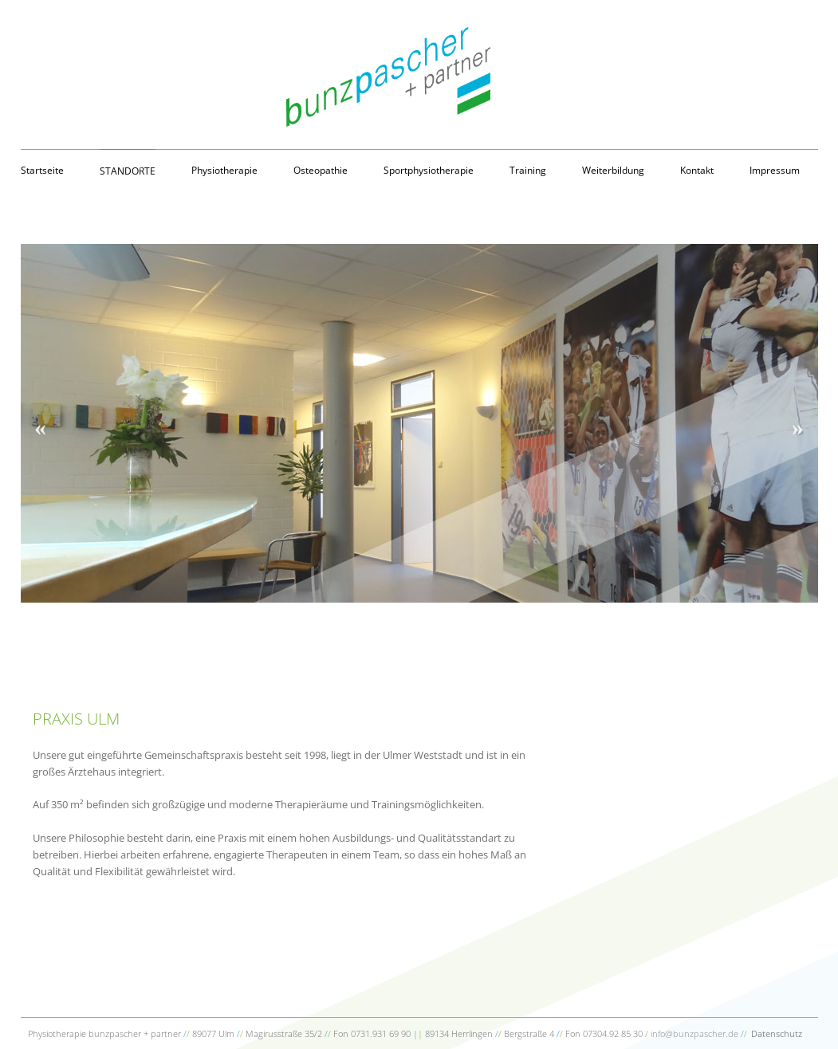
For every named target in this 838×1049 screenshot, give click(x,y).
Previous (41, 423)
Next (798, 423)
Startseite (42, 170)
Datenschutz (776, 1033)
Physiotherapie (224, 170)
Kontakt (697, 170)
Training (527, 170)
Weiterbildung (613, 170)
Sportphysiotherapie (429, 170)
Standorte (127, 171)
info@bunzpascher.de (694, 1033)
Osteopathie (320, 170)
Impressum (774, 170)
